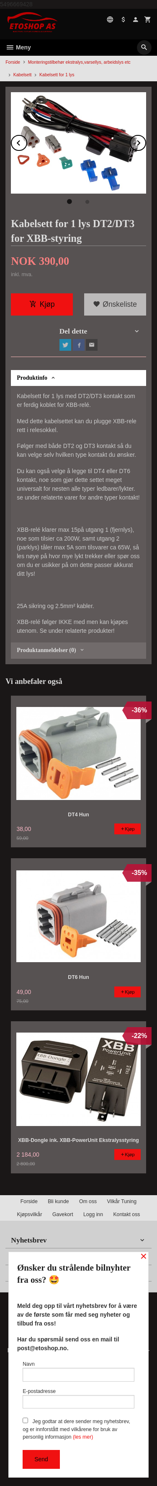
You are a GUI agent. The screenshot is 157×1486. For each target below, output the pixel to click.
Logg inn (93, 1214)
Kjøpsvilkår (29, 1214)
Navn (78, 1371)
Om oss (88, 1201)
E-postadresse (78, 1398)
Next (145, 141)
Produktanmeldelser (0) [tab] (46, 650)
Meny (18, 47)
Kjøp (42, 304)
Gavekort (62, 1214)
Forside (12, 62)
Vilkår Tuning (122, 1201)
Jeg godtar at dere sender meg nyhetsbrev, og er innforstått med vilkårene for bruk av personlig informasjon (76, 1429)
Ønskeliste (115, 304)
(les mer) (83, 1437)
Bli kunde (58, 1201)
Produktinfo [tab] (32, 378)
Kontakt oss (126, 1214)
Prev (26, 141)
